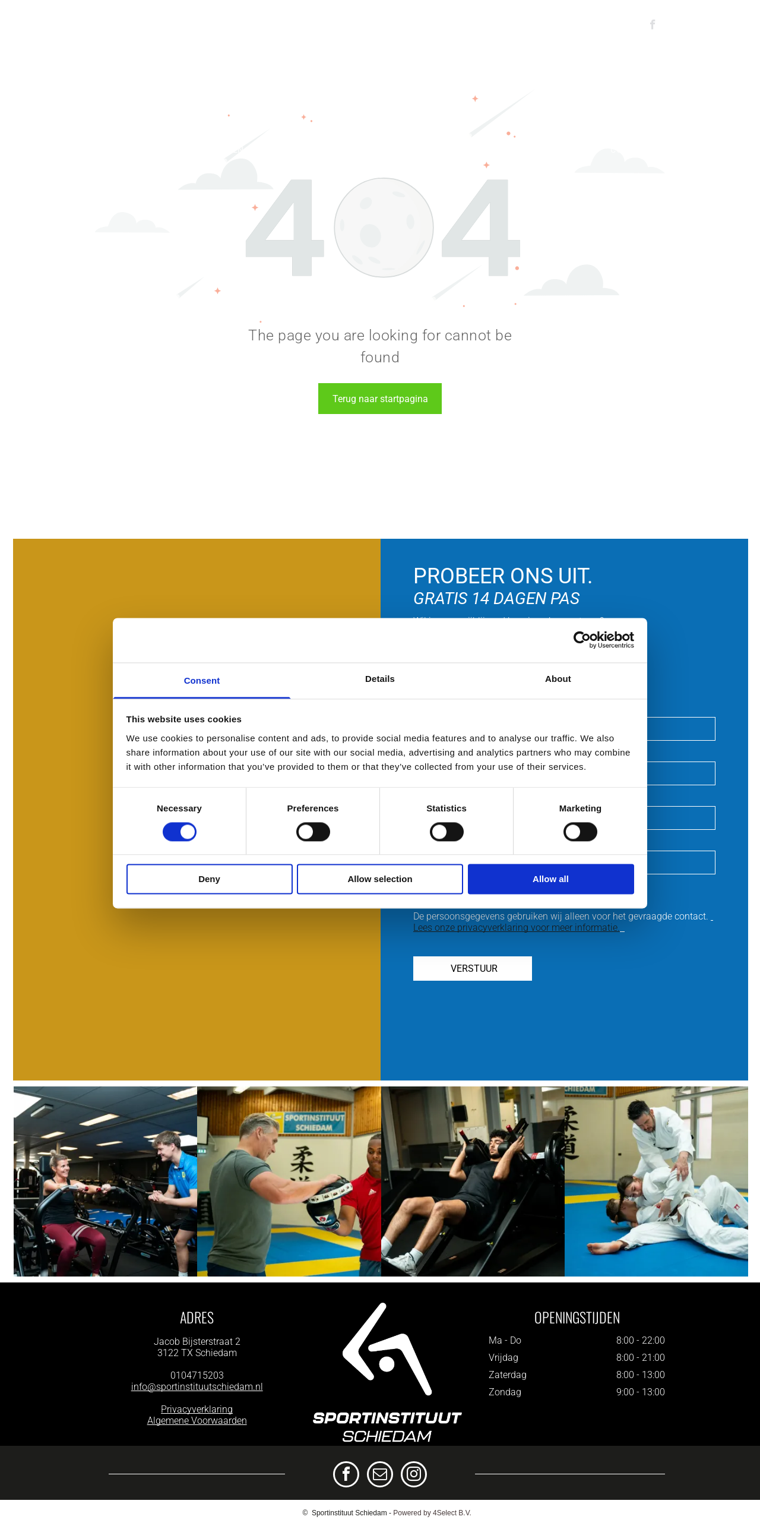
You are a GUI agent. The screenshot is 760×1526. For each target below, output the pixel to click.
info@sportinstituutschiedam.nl (197, 1386)
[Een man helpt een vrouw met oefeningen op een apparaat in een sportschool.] (105, 1181)
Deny (209, 879)
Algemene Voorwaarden (197, 1420)
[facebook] (652, 26)
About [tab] (558, 679)
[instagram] (414, 1475)
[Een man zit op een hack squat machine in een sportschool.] (473, 1181)
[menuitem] (69, 149)
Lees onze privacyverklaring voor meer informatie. (516, 927)
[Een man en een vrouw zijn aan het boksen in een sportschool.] (289, 1181)
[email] (380, 1475)
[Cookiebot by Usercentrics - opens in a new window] (582, 640)
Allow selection (379, 879)
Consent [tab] (202, 680)
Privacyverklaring (197, 1409)
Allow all (551, 879)
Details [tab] (380, 679)
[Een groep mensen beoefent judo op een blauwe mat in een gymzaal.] (656, 1181)
